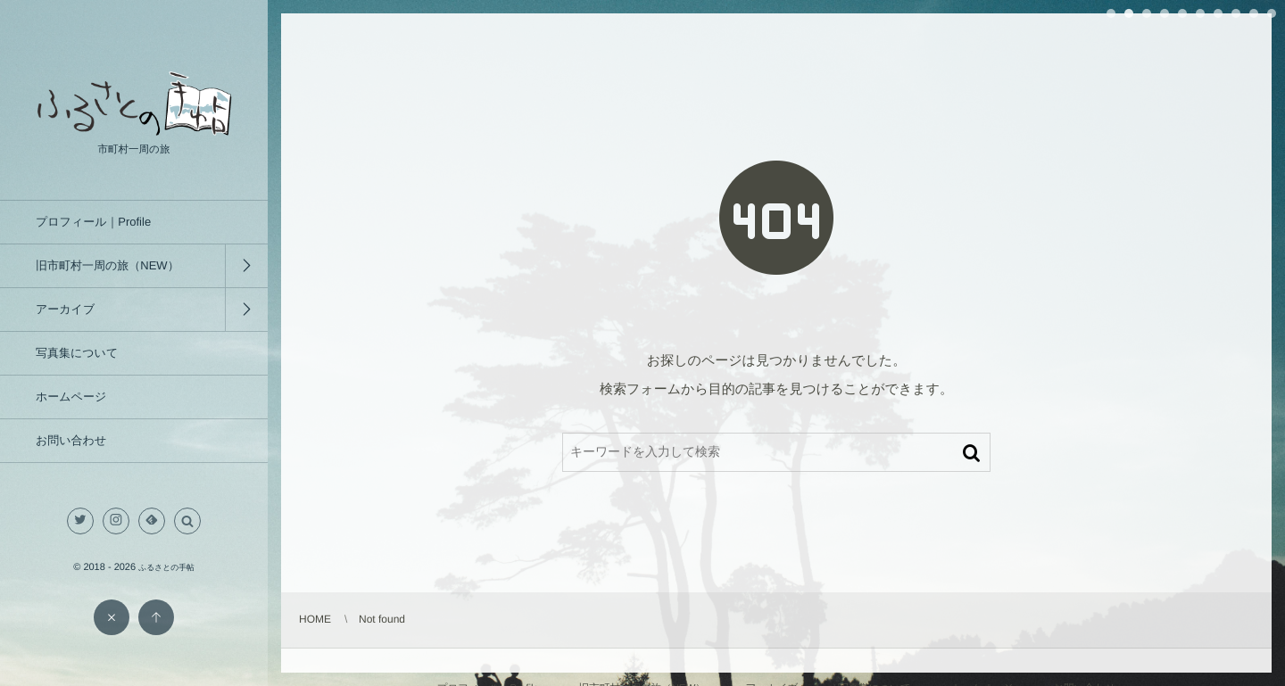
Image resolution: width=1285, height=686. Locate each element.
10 (1271, 13)
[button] (187, 521)
